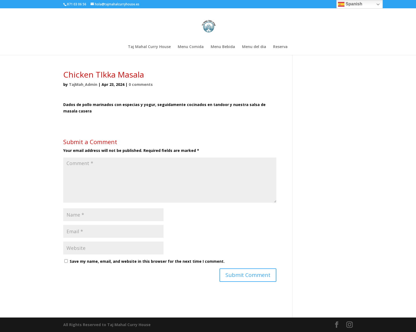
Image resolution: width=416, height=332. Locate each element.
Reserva (280, 47)
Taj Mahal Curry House (149, 47)
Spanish (350, 4)
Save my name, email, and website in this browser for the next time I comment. (147, 261)
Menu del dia (254, 47)
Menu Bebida (223, 47)
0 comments (141, 84)
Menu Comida (191, 47)
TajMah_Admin (83, 84)
